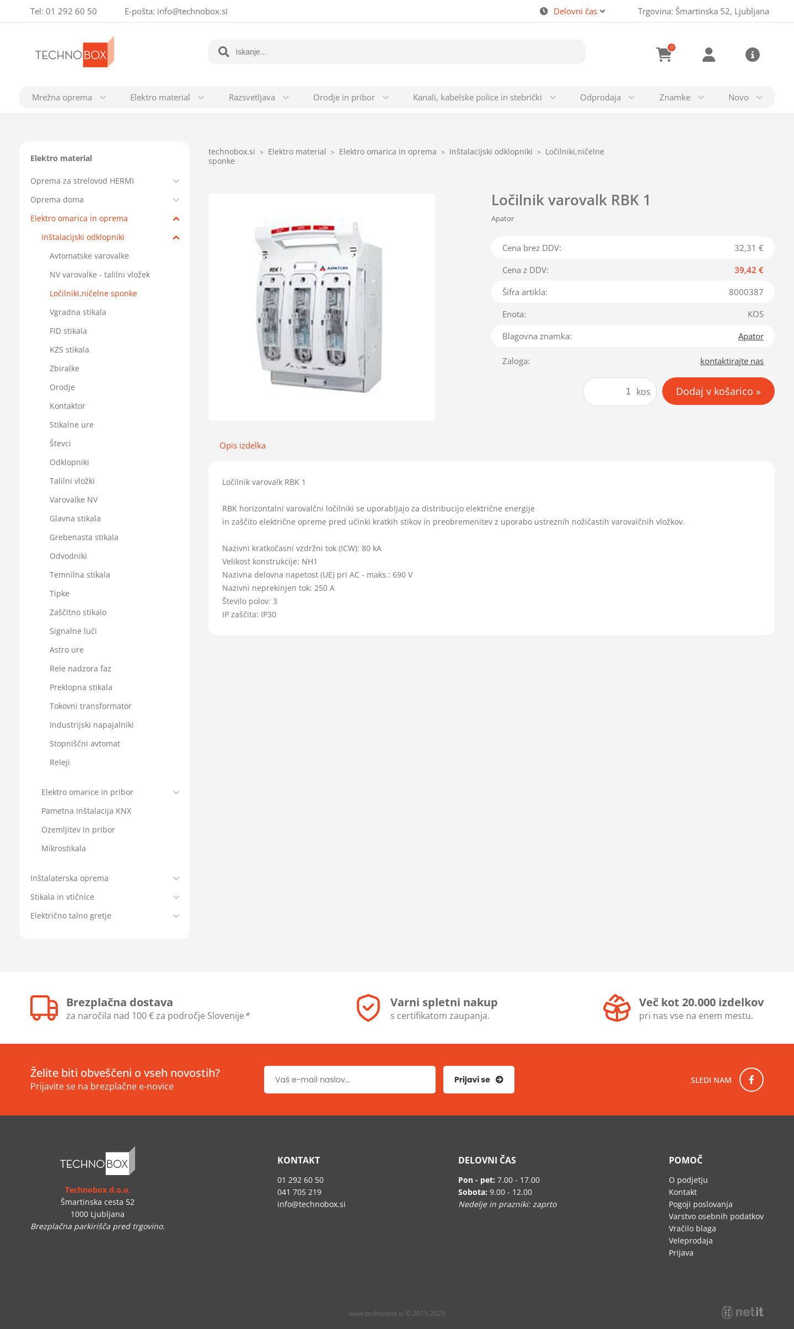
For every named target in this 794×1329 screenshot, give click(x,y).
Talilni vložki (72, 481)
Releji (60, 762)
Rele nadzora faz (80, 668)
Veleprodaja (691, 1240)
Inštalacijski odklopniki (83, 237)
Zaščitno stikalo (78, 612)
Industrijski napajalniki (92, 724)
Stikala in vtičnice (62, 897)
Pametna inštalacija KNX (86, 810)
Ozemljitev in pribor (78, 829)
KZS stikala (69, 349)
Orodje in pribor (344, 97)
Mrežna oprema (62, 97)
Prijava (709, 55)
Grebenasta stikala (84, 537)
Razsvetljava (252, 97)
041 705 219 (299, 1192)
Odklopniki (69, 462)
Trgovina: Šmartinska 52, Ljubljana (703, 11)
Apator (751, 335)
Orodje (62, 387)
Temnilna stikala (80, 574)
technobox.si (231, 151)
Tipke (59, 593)
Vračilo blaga (692, 1228)
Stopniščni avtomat (85, 743)
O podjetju (688, 1180)
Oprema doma (57, 199)
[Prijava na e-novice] (478, 1079)
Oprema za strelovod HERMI (82, 180)
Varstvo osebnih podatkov (716, 1216)
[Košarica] (664, 55)
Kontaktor (67, 406)
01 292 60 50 (71, 11)
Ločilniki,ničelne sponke (93, 293)
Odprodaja (600, 97)
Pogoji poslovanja (701, 1204)
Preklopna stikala (81, 687)
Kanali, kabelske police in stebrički (477, 97)
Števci (60, 443)
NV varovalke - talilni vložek (100, 274)
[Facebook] (751, 1080)
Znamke (674, 97)
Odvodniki (68, 556)
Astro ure (67, 649)
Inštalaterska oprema (69, 878)
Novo (738, 97)
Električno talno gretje (70, 915)
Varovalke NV (74, 499)
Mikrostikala (63, 848)
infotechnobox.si (192, 11)
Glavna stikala (75, 518)
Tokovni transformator (91, 706)
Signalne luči (73, 631)
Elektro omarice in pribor (87, 792)
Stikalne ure (72, 424)
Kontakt (683, 1192)
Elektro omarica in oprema (79, 218)
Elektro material (160, 97)
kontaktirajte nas (732, 360)
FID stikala (68, 330)
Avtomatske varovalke (89, 255)
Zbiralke (64, 368)
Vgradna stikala (78, 312)
